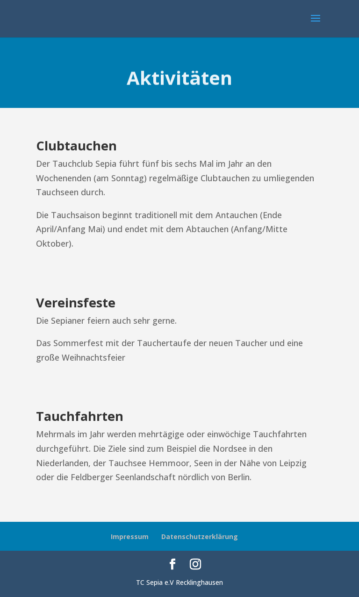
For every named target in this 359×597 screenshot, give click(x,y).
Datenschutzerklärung (199, 536)
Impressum (130, 536)
